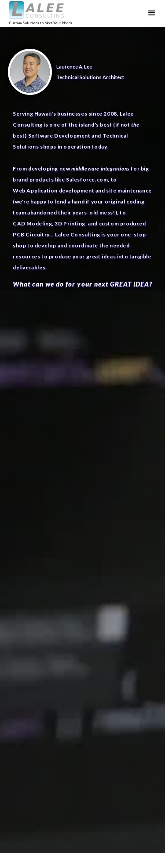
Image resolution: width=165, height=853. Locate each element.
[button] (152, 13)
